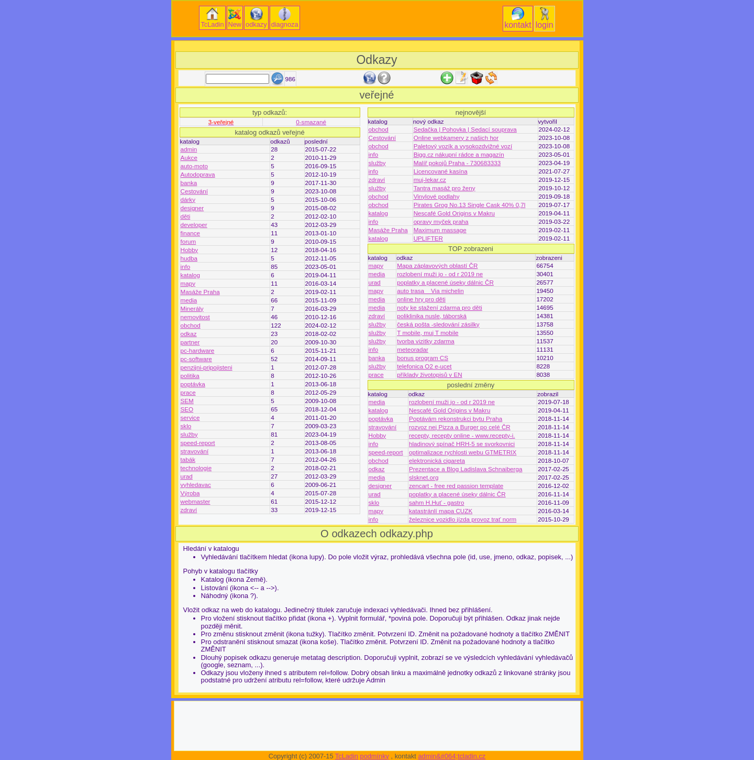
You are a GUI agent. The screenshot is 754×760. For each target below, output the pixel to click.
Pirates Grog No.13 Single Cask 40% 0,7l (470, 204)
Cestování (194, 191)
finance (191, 233)
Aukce (189, 157)
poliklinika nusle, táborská (432, 315)
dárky (188, 199)
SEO (187, 409)
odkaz (189, 333)
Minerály (192, 308)
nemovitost (195, 316)
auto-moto (194, 165)
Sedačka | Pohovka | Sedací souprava (465, 129)
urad (187, 476)
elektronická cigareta (437, 460)
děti (186, 216)
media (189, 300)
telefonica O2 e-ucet (424, 366)
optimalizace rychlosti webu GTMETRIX (462, 452)
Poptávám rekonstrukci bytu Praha (455, 418)
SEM (187, 400)
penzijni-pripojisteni (206, 367)
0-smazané (311, 121)
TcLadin (212, 17)
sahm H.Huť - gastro (436, 502)
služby (189, 434)
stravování (195, 451)
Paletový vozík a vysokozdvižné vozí (463, 146)
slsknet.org (423, 477)
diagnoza (284, 17)
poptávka (193, 384)
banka (189, 182)
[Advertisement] (376, 46)
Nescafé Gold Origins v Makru (454, 213)
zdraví (189, 509)
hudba (189, 258)
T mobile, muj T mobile (427, 332)
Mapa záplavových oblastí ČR (437, 265)
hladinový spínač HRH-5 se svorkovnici (462, 443)
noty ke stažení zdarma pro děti (439, 307)
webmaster (195, 501)
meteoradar (412, 349)
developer (194, 224)
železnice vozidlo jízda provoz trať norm (462, 519)
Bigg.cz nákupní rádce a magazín (459, 154)
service (190, 417)
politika (190, 375)
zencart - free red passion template (456, 485)
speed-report (198, 442)
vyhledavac (196, 484)
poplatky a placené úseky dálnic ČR (445, 282)
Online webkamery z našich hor (456, 137)
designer (192, 207)
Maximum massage (440, 229)
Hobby (189, 249)
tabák (188, 459)
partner (190, 342)
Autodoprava (198, 174)
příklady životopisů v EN (429, 374)
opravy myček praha (441, 221)
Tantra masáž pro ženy (444, 187)
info (186, 266)
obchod (191, 325)
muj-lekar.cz (430, 179)
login (544, 18)
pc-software (196, 358)
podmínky (374, 756)
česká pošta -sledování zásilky (438, 324)
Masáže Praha (200, 291)
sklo (186, 425)
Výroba (190, 493)
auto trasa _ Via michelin (430, 290)
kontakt (517, 18)
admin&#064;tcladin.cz (451, 756)
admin (189, 149)
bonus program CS (422, 357)
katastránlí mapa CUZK (440, 510)
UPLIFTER (428, 238)
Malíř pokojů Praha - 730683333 (457, 162)
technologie (196, 467)
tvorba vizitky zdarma (425, 341)
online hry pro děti (421, 299)
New (235, 17)
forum (188, 241)
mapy (188, 283)
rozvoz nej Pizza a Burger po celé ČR (460, 427)
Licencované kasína (441, 171)
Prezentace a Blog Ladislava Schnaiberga (465, 468)
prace (188, 392)
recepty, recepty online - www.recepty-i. (462, 435)
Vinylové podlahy (437, 196)
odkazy (256, 17)
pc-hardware (198, 350)
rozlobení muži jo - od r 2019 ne (440, 273)
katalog (191, 275)
